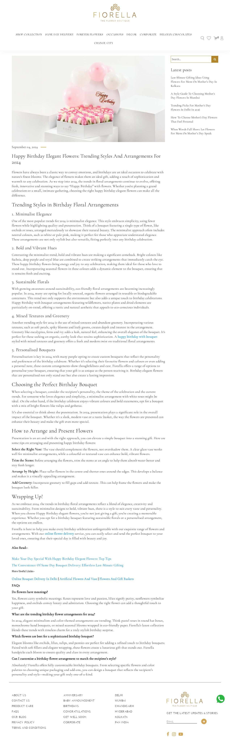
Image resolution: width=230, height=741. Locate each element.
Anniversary (73, 686)
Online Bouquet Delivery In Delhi (34, 571)
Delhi (119, 686)
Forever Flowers (77, 34)
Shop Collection (19, 34)
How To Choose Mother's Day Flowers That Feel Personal (194, 111)
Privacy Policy (23, 714)
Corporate (132, 34)
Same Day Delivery (48, 34)
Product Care (22, 697)
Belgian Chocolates (159, 34)
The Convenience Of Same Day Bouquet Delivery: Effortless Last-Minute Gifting (67, 557)
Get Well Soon (74, 708)
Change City (188, 34)
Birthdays (71, 697)
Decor (117, 34)
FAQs (15, 703)
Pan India (122, 714)
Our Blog (19, 708)
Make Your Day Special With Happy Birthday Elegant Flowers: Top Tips (61, 550)
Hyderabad (123, 703)
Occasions (101, 34)
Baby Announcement (79, 692)
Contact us (21, 692)
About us (19, 686)
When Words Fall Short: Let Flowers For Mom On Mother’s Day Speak (193, 123)
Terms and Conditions (29, 719)
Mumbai (120, 692)
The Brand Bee (156, 737)
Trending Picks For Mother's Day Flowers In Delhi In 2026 (191, 99)
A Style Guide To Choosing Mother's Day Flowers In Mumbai (193, 87)
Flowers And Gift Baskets (116, 571)
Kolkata (121, 708)
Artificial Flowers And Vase (78, 571)
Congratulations (77, 703)
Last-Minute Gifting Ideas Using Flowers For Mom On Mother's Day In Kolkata (194, 73)
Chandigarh (124, 697)
